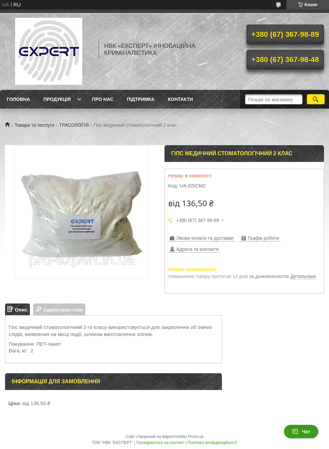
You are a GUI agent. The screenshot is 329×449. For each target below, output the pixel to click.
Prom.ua (195, 436)
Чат (301, 432)
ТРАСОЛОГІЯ (74, 125)
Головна (18, 99)
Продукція (57, 99)
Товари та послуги (34, 125)
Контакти (180, 99)
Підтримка (140, 99)
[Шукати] (316, 99)
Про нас (102, 99)
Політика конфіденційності (212, 442)
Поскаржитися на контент (160, 442)
